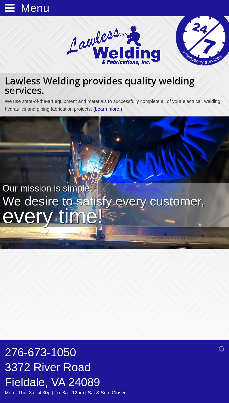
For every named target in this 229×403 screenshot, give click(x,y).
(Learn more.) (107, 109)
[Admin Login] (215, 348)
